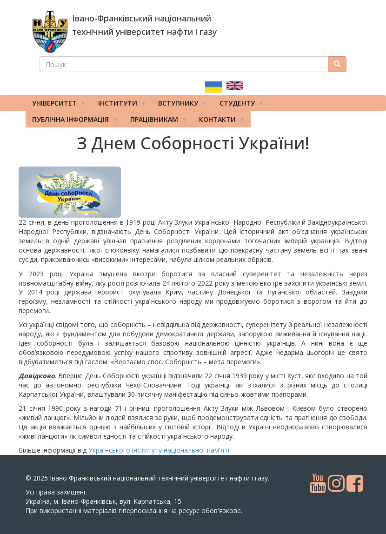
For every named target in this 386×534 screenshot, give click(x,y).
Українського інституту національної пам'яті (158, 450)
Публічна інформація (72, 121)
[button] (76, 192)
